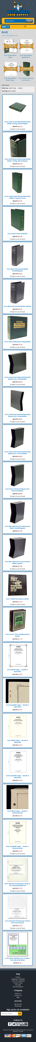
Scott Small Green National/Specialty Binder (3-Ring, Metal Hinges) (17, 160)
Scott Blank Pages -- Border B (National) (17, 741)
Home (3, 35)
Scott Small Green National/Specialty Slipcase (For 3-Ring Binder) (17, 415)
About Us (18, 993)
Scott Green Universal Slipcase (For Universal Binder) (17, 490)
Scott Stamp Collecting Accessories (25, 79)
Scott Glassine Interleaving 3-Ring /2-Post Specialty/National (17, 884)
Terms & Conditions (18, 981)
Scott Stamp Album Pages (10, 56)
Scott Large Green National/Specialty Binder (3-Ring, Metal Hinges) (17, 122)
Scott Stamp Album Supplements (26, 56)
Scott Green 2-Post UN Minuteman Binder (17, 635)
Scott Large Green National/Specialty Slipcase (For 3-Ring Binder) (17, 378)
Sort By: (9, 91)
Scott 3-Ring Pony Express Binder (17, 599)
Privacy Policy (18, 983)
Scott (16, 35)
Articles (18, 977)
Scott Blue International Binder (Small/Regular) (17, 270)
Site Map (18, 985)
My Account (18, 1004)
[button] (5, 26)
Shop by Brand (10, 35)
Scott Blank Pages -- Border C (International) (17, 812)
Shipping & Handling (18, 979)
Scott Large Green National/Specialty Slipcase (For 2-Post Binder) (17, 452)
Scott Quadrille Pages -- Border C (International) (17, 847)
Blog (18, 997)
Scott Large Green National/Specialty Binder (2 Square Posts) (17, 197)
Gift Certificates (18, 987)
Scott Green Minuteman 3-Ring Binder (17, 342)
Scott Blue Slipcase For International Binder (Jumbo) (17, 562)
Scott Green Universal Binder (17, 233)
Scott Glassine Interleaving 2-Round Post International (17, 922)
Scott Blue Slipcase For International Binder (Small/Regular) (17, 527)
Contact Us (18, 995)
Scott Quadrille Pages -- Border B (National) (17, 776)
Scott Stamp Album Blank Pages (10, 79)
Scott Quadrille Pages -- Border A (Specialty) (17, 706)
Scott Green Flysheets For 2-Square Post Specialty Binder (17, 959)
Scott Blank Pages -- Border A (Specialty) (17, 670)
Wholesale (18, 1006)
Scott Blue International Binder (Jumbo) (17, 306)
